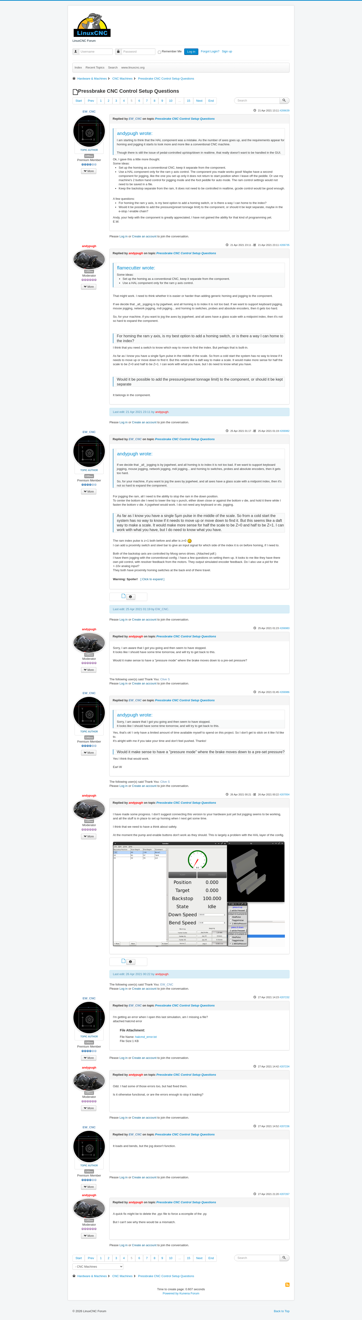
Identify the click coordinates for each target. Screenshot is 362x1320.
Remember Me (172, 51)
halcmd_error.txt (146, 1037)
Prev (91, 100)
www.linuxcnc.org (132, 67)
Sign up (227, 51)
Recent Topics (95, 67)
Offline (89, 156)
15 (188, 100)
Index (78, 67)
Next (199, 100)
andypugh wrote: (135, 133)
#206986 (285, 692)
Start (78, 100)
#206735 (285, 245)
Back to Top (282, 1311)
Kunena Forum (189, 1293)
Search (113, 67)
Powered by (171, 1293)
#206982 (285, 431)
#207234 (285, 1066)
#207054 (285, 794)
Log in (191, 51)
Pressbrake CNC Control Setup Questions (185, 118)
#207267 (285, 1194)
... (179, 100)
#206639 (285, 110)
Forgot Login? (210, 51)
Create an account (144, 236)
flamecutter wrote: (136, 267)
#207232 (285, 997)
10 (170, 100)
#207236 (285, 1126)
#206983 (285, 628)
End (211, 100)
